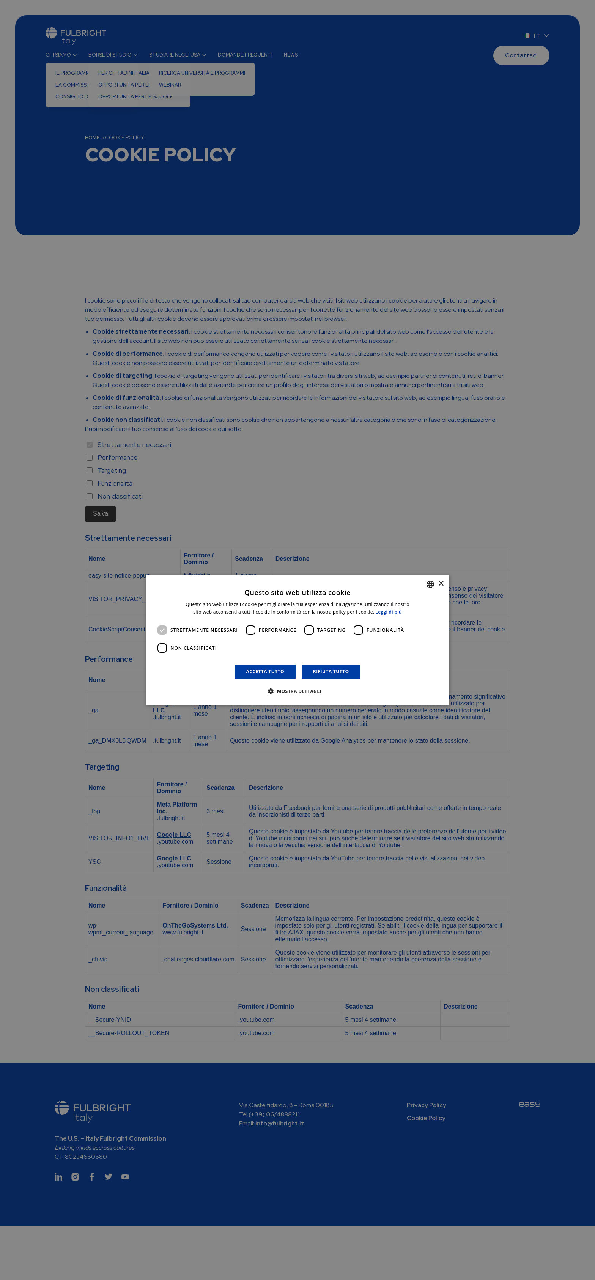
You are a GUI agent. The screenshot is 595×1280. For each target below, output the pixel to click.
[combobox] (430, 584)
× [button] (441, 584)
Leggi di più (389, 612)
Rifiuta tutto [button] (331, 671)
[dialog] (297, 640)
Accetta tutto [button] (265, 671)
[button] (297, 691)
